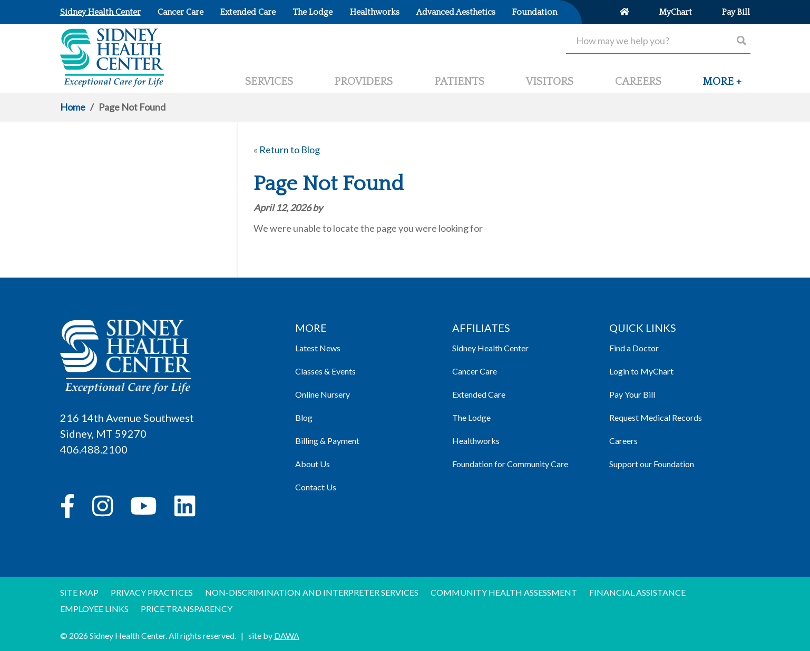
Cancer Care (474, 371)
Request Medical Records (655, 417)
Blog (304, 417)
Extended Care (478, 394)
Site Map (79, 592)
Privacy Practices (152, 592)
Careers (623, 441)
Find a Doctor (634, 348)
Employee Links (94, 609)
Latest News (317, 348)
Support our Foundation (651, 464)
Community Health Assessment (504, 592)
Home (72, 107)
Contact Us (315, 487)
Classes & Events (325, 371)
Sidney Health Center (490, 348)
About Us (312, 464)
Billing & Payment (327, 441)
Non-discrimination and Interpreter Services (311, 592)
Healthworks (476, 441)
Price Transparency (186, 609)
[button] (722, 86)
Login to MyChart (641, 371)
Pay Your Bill (632, 394)
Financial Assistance (637, 592)
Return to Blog (289, 149)
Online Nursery (322, 394)
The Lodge (471, 417)
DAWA (286, 635)
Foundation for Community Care (510, 464)
